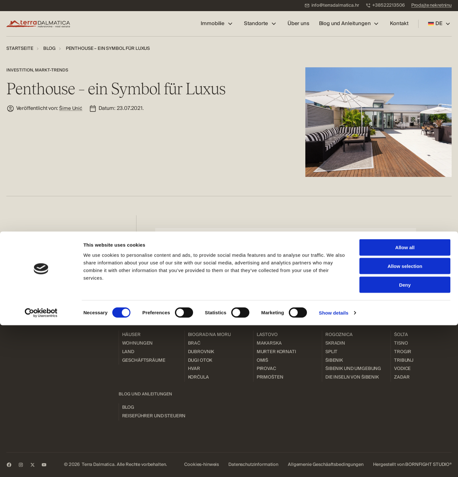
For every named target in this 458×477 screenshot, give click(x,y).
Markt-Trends (51, 70)
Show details (334, 464)
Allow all (405, 399)
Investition (19, 70)
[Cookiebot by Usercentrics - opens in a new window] (41, 464)
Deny (405, 436)
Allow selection (404, 417)
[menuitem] (331, 5)
